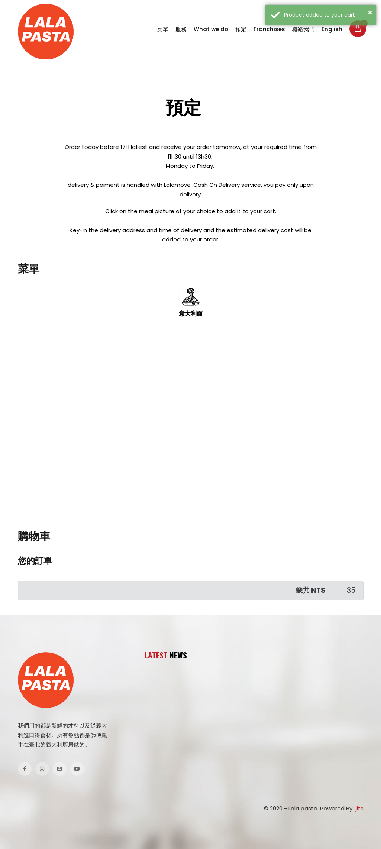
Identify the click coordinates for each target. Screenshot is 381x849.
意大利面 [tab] (190, 302)
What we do (211, 29)
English (332, 29)
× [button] (370, 12)
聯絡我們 (303, 29)
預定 (240, 29)
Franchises (269, 29)
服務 (181, 29)
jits (360, 809)
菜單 (162, 29)
